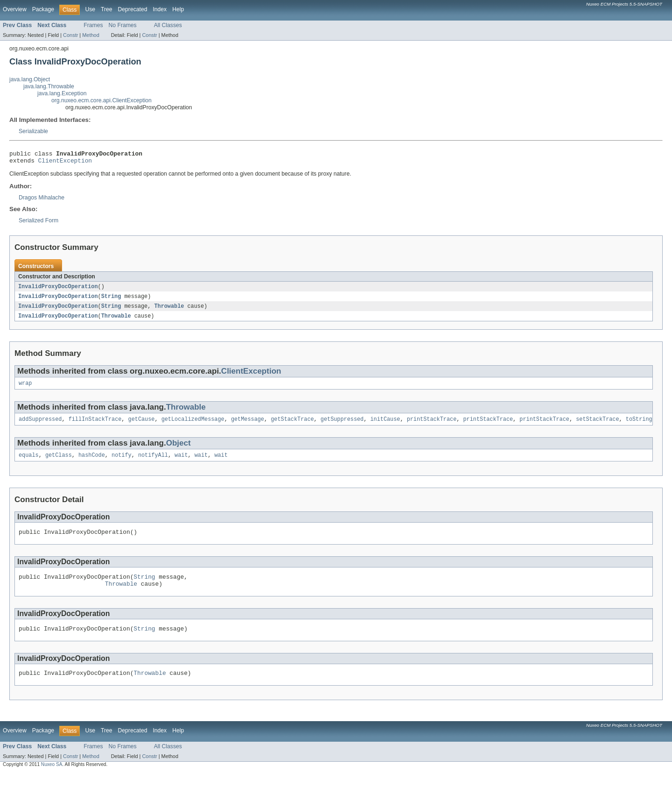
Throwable (169, 310)
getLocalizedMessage (192, 425)
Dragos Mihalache (41, 200)
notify (122, 462)
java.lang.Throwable (48, 86)
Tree (106, 9)
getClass (58, 462)
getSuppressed (342, 425)
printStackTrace (432, 425)
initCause (385, 425)
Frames (93, 25)
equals (29, 462)
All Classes (168, 25)
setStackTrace (597, 425)
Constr (70, 35)
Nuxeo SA (52, 778)
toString (639, 425)
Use (90, 9)
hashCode (91, 462)
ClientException (65, 163)
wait (181, 462)
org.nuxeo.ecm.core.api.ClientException (101, 100)
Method (90, 35)
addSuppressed (40, 425)
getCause (141, 425)
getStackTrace (292, 425)
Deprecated (132, 9)
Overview (15, 9)
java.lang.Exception (61, 93)
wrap (25, 388)
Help (178, 9)
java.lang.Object (29, 79)
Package (43, 9)
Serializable (33, 131)
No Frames (123, 25)
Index (160, 9)
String (111, 300)
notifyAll (153, 462)
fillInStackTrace (95, 425)
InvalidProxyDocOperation (58, 289)
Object (178, 449)
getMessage (247, 425)
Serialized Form (38, 223)
